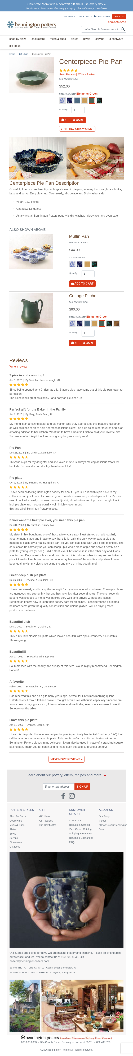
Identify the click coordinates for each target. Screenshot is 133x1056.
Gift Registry (69, 16)
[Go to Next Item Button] (121, 159)
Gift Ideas (23, 54)
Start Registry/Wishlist (77, 128)
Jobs (101, 829)
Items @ (102, 16)
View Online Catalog (80, 829)
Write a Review (86, 74)
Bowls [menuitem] (86, 38)
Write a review (18, 366)
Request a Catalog (79, 824)
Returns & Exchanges (81, 837)
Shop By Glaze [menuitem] (17, 38)
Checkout (119, 16)
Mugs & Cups (17, 825)
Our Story (104, 816)
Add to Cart (72, 120)
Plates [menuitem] (74, 38)
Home (12, 54)
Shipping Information (80, 833)
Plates (13, 829)
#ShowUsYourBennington (111, 825)
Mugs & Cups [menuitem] (58, 38)
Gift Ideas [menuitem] (14, 45)
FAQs (72, 842)
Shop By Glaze (18, 816)
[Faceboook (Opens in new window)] (63, 794)
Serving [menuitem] (99, 38)
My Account (84, 16)
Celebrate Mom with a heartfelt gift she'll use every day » (66, 4)
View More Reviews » (67, 759)
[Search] (123, 29)
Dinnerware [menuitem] (116, 38)
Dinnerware (16, 842)
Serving (14, 838)
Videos (103, 820)
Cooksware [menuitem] (38, 38)
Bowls (13, 833)
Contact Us (75, 820)
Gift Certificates (47, 825)
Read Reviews (68, 74)
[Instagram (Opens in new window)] (72, 794)
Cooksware (16, 820)
